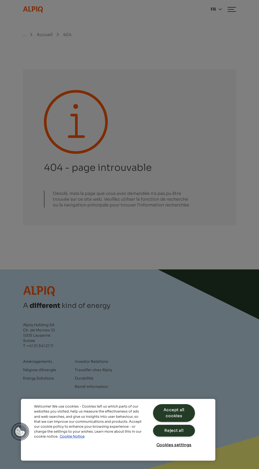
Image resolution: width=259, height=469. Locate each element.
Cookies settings (174, 445)
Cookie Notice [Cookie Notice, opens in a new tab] (72, 436)
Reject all (173, 430)
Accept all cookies (174, 413)
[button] (20, 431)
